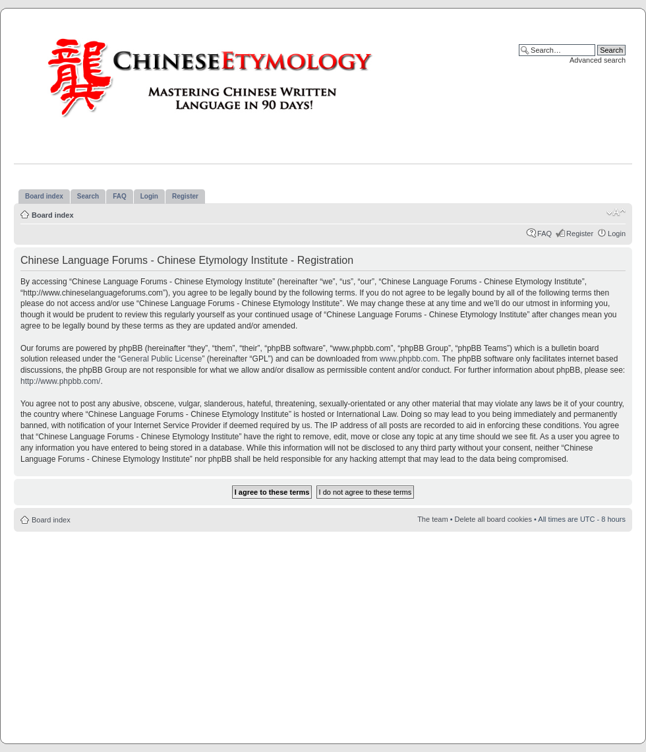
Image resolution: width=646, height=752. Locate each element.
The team (432, 519)
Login (617, 233)
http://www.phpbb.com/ (60, 381)
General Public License (161, 358)
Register (579, 233)
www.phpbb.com (409, 358)
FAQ (544, 233)
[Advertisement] (323, 634)
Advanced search (598, 60)
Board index (53, 215)
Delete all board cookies (493, 519)
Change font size (616, 212)
